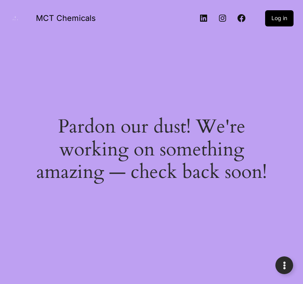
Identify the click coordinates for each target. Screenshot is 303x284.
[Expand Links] (284, 265)
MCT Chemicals (66, 18)
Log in (279, 18)
